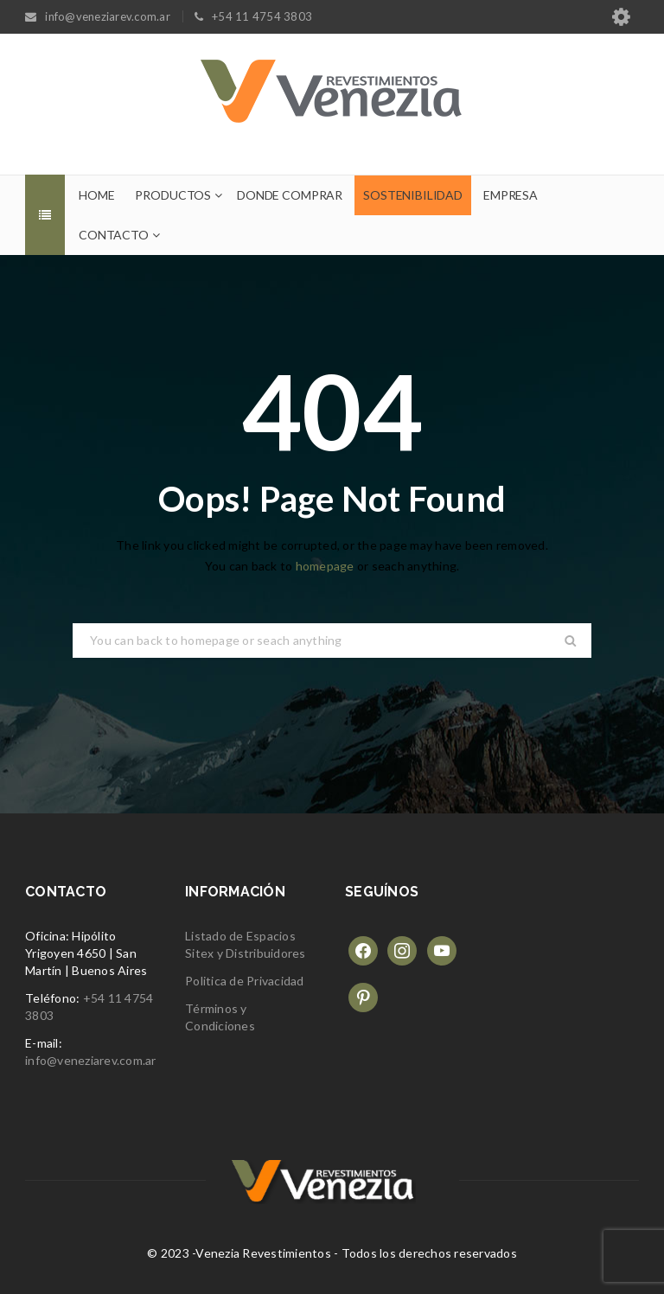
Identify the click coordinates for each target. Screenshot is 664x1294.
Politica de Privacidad (244, 980)
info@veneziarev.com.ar (90, 1060)
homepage (325, 565)
